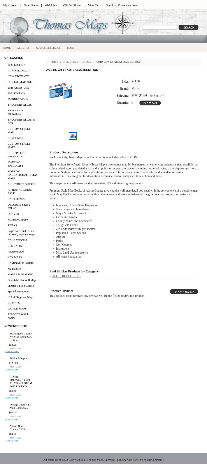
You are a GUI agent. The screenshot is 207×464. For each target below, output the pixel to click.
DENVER (13, 213)
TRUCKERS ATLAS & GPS (21, 121)
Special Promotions (20, 291)
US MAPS (20, 303)
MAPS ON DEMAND (20, 274)
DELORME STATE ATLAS (19, 206)
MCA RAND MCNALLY (15, 112)
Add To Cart (12, 351)
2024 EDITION (20, 93)
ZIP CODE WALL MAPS (18, 316)
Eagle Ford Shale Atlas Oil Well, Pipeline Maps (21, 232)
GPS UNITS (15, 245)
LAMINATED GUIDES (21, 263)
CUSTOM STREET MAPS (19, 145)
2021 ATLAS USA (20, 88)
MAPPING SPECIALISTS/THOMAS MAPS (21, 175)
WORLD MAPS (17, 308)
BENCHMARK (17, 138)
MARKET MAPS (18, 99)
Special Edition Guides (21, 285)
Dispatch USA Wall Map (22, 280)
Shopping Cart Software (129, 459)
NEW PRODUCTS (20, 76)
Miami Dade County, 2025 (17, 428)
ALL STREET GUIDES (21, 184)
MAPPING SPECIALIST (15, 163)
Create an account (128, 5)
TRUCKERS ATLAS (20, 104)
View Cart (94, 5)
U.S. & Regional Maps (20, 297)
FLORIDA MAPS (18, 219)
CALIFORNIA (20, 199)
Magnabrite (14, 268)
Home (54, 61)
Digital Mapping (19, 358)
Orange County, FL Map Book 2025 (20, 406)
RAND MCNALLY (19, 70)
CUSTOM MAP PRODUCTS (17, 154)
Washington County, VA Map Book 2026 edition (21, 337)
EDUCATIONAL (18, 240)
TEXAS (20, 225)
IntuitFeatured (16, 251)
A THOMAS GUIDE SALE (20, 191)
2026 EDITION (16, 64)
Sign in (110, 5)
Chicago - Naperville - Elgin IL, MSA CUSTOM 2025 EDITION (21, 381)
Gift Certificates (72, 5)
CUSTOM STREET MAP (19, 130)
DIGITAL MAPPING (20, 82)
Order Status (31, 5)
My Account (10, 5)
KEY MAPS (15, 257)
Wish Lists (51, 5)
